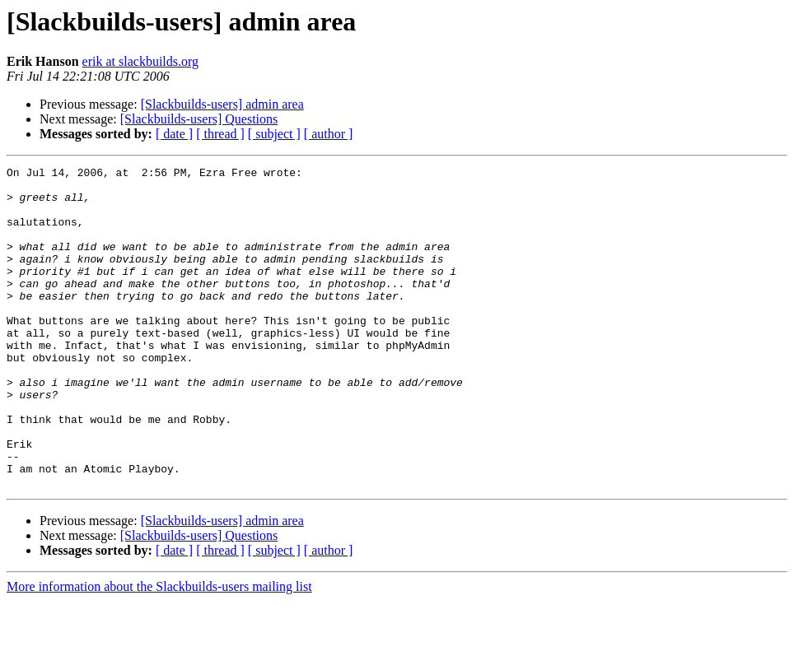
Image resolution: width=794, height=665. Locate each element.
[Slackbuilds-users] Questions (199, 119)
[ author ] (328, 134)
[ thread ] (220, 134)
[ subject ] (274, 134)
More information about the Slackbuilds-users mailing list (159, 651)
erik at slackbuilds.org (140, 61)
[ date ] (174, 134)
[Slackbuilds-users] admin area (222, 104)
